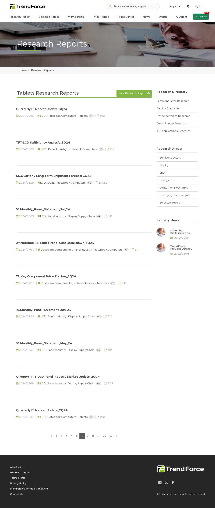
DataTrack (202, 16)
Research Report (19, 16)
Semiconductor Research (172, 101)
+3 (101, 149)
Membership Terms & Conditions (29, 488)
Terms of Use (17, 477)
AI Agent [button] (181, 16)
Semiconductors (170, 157)
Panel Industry (57, 149)
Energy (164, 180)
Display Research (167, 108)
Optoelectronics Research (173, 116)
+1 (91, 115)
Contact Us (16, 494)
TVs (106, 283)
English (174, 6)
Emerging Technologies (175, 195)
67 (111, 435)
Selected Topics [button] (49, 16)
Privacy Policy (18, 483)
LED (162, 172)
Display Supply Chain (81, 216)
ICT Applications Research (173, 131)
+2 (113, 283)
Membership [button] (76, 16)
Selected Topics (170, 202)
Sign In (199, 6)
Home (22, 70)
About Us (15, 467)
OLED (51, 182)
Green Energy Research (171, 123)
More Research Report (134, 93)
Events (163, 16)
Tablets (83, 115)
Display (164, 165)
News (146, 16)
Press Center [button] (125, 16)
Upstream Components (56, 249)
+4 (90, 182)
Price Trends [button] (101, 16)
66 (104, 435)
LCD (43, 115)
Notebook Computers (62, 115)
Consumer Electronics (174, 187)
